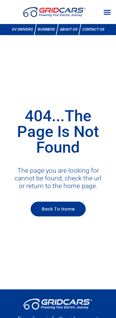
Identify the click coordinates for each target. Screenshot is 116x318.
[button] (107, 12)
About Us (68, 29)
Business (46, 29)
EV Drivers (22, 29)
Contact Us (93, 29)
